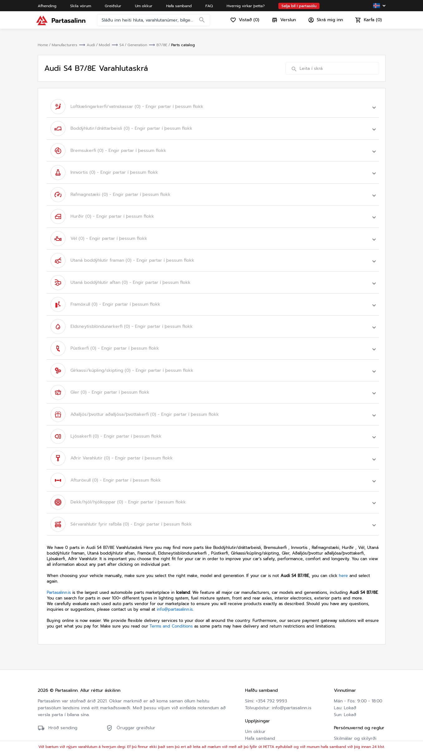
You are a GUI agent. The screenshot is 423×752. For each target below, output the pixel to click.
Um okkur (255, 697)
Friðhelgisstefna (351, 711)
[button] (213, 106)
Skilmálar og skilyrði (355, 704)
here (343, 541)
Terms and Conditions (171, 592)
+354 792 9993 (271, 666)
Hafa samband (260, 704)
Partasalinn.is (59, 558)
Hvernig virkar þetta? (267, 718)
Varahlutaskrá (259, 724)
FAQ (249, 711)
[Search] (203, 23)
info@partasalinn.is (175, 575)
